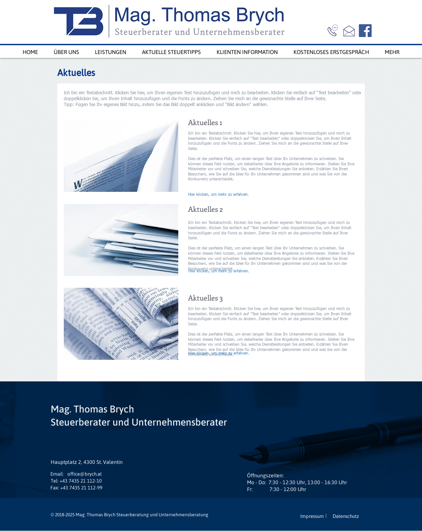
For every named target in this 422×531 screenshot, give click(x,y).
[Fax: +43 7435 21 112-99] (76, 487)
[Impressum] (312, 516)
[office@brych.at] (84, 473)
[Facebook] (365, 30)
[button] (56, 473)
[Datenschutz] (346, 516)
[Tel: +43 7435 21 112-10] (76, 480)
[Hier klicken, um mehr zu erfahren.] (220, 195)
